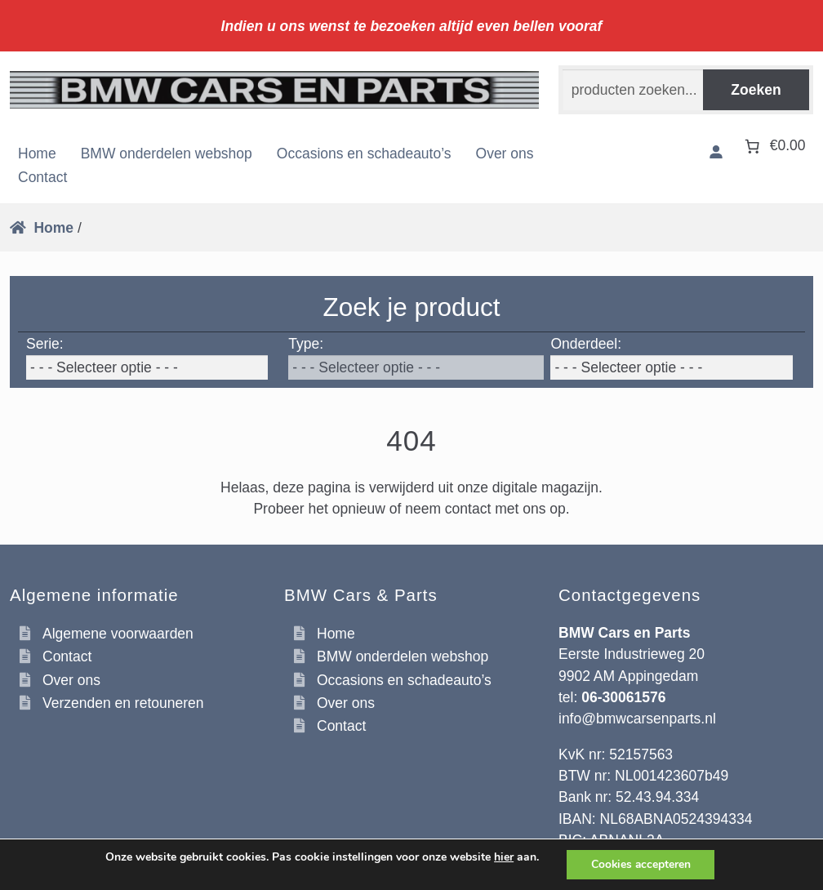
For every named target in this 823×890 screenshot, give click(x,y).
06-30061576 (623, 697)
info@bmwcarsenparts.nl (637, 718)
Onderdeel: (585, 344)
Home (37, 153)
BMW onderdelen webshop (166, 153)
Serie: (45, 344)
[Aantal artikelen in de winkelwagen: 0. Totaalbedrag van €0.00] (773, 146)
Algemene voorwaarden (118, 633)
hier (502, 857)
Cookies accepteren (641, 864)
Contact (42, 177)
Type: (305, 344)
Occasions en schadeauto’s (364, 153)
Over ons (505, 153)
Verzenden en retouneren (123, 703)
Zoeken (756, 90)
